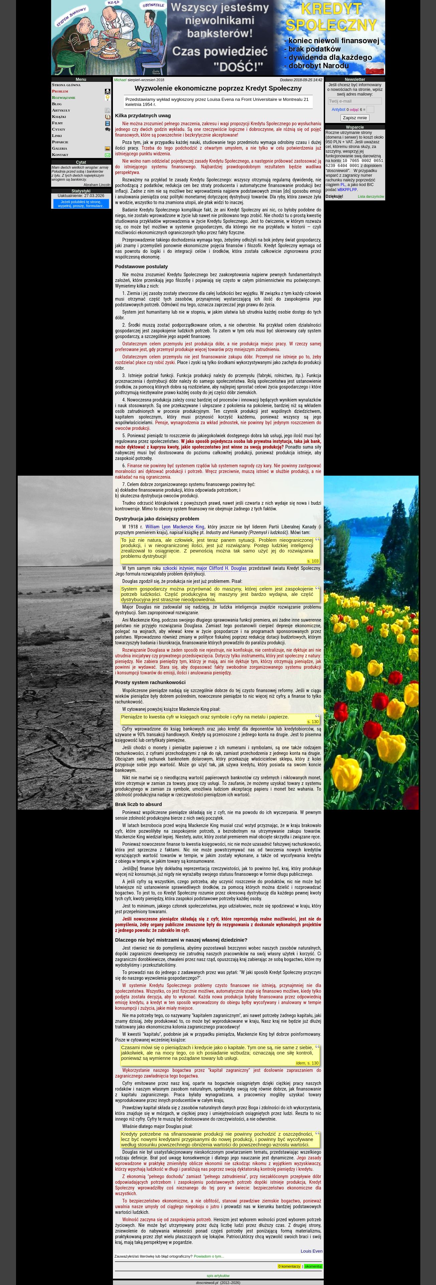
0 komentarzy (289, 1266)
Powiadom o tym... (209, 1256)
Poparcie (60, 141)
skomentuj (313, 1266)
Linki (57, 135)
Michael (120, 80)
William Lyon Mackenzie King (174, 527)
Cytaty (81, 129)
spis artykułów (218, 1276)
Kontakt (81, 155)
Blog (57, 103)
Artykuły (81, 110)
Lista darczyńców (371, 199)
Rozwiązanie (81, 98)
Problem (81, 91)
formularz (94, 206)
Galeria (81, 148)
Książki (81, 117)
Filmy (81, 123)
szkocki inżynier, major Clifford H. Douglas (205, 568)
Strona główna (66, 84)
